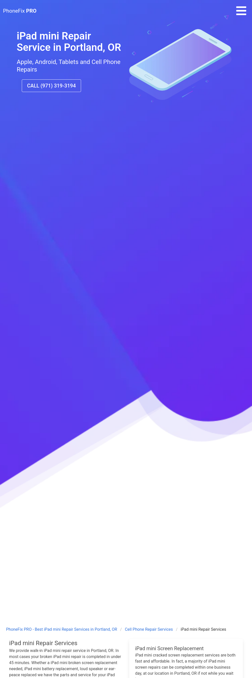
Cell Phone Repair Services (149, 629)
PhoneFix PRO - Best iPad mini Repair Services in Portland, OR (61, 629)
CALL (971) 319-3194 (51, 86)
